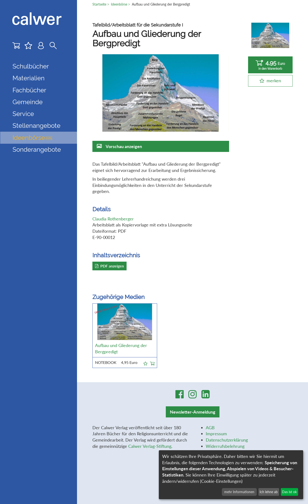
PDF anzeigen (109, 266)
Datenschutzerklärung (227, 440)
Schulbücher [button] (31, 66)
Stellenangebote (36, 125)
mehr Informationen (239, 492)
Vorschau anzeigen (124, 146)
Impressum (216, 433)
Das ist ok (289, 492)
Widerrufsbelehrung (225, 446)
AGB (210, 427)
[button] (145, 363)
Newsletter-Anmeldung (192, 412)
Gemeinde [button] (28, 102)
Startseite (99, 4)
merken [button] (274, 80)
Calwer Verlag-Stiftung (149, 446)
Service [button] (23, 113)
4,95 (270, 65)
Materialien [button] (29, 78)
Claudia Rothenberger (113, 218)
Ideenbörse (32, 137)
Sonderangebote (37, 149)
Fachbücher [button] (29, 90)
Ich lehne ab (269, 492)
